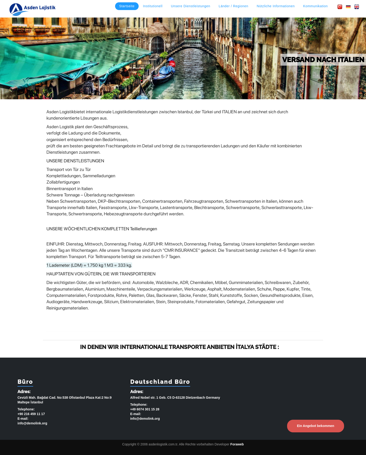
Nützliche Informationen (276, 6)
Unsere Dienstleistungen (190, 6)
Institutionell (153, 6)
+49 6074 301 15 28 (144, 409)
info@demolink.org (32, 423)
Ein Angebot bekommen (315, 426)
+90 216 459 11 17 (31, 414)
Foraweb (237, 444)
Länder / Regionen (233, 6)
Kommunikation (315, 6)
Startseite (126, 6)
